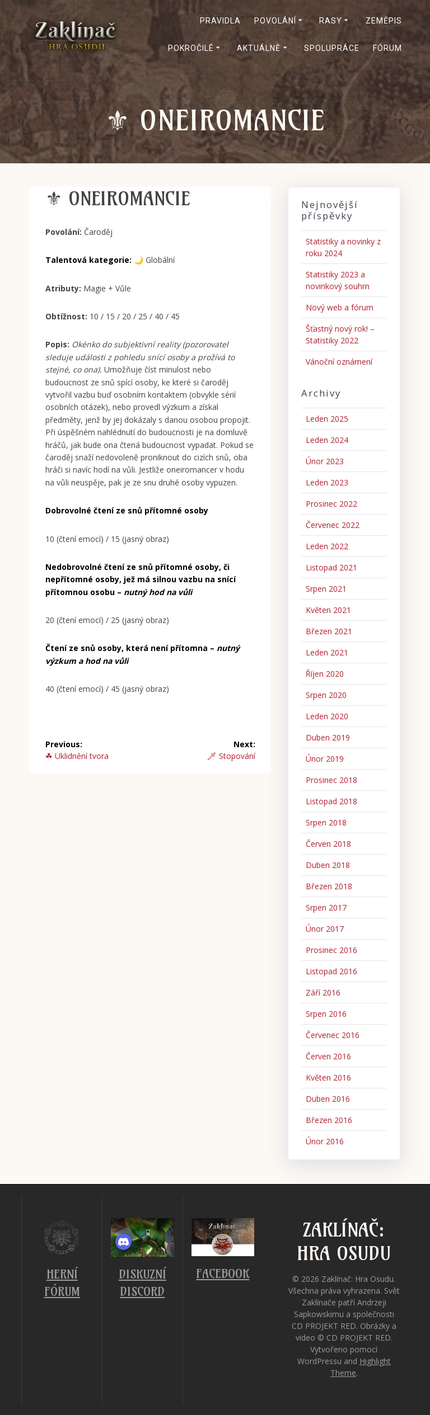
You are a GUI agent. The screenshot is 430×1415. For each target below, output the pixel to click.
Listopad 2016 (331, 971)
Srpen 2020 (326, 695)
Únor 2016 (325, 1141)
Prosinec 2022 (331, 503)
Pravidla (220, 20)
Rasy (330, 20)
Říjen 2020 (325, 673)
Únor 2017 (325, 928)
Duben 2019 (328, 737)
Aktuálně (259, 48)
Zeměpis (384, 20)
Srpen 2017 (326, 907)
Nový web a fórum (339, 307)
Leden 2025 (327, 418)
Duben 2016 (328, 1098)
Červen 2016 (328, 1056)
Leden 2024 (327, 440)
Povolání (275, 20)
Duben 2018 (328, 865)
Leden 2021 (327, 652)
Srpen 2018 (326, 822)
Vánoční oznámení (339, 361)
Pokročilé (191, 48)
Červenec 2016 (332, 1035)
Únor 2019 (325, 758)
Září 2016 (323, 992)
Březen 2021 (329, 631)
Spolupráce (331, 48)
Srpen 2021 (326, 588)
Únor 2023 (325, 461)
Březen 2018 (329, 886)
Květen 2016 (328, 1077)
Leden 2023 (327, 482)
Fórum (387, 48)
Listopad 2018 (331, 801)
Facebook (222, 1273)
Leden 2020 (327, 716)
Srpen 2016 (326, 1013)
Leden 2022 (327, 546)
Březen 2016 (329, 1120)
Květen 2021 (328, 610)
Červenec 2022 (332, 525)
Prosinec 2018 (331, 780)
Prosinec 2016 (331, 950)
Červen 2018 (328, 843)
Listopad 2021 (331, 567)
